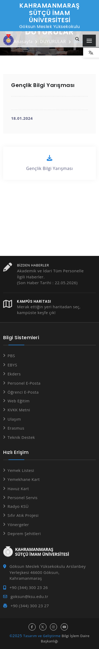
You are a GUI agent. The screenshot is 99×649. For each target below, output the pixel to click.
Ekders (14, 373)
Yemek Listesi (21, 470)
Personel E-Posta (24, 383)
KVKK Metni (19, 409)
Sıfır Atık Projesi (23, 515)
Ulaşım (14, 419)
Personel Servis (23, 497)
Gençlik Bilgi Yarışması (49, 163)
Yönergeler (18, 524)
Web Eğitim (19, 400)
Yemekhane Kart (24, 479)
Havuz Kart (18, 488)
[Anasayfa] (8, 40)
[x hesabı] (43, 627)
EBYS (12, 364)
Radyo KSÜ (18, 506)
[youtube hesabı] (64, 627)
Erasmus (16, 428)
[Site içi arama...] (77, 39)
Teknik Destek (21, 437)
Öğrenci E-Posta (23, 392)
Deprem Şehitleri (24, 533)
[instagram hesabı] (53, 627)
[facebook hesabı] (32, 627)
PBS (11, 355)
